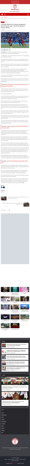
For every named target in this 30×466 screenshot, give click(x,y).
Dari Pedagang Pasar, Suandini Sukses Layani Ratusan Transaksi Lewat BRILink (16, 368)
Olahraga (2, 22)
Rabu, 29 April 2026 (11, 347)
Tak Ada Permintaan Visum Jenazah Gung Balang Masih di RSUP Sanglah (12, 204)
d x (11, 30)
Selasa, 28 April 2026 (11, 352)
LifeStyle (3, 419)
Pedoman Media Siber (15, 460)
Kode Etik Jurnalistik (22, 459)
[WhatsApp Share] (10, 50)
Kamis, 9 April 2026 (6, 389)
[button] (5, 290)
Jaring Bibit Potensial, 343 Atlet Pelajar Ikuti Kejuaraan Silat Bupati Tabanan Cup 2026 (14, 387)
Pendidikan (3, 423)
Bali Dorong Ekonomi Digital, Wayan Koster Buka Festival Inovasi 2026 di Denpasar (16, 345)
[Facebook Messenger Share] (7, 50)
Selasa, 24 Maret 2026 (7, 404)
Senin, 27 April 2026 (11, 358)
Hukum (3, 417)
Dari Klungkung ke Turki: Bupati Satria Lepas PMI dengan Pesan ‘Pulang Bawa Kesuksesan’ (16, 363)
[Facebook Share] (2, 50)
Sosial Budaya (4, 421)
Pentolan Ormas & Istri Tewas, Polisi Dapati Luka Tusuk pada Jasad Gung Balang (18, 198)
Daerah (3, 412)
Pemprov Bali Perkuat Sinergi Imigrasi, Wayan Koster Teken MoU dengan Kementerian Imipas (16, 357)
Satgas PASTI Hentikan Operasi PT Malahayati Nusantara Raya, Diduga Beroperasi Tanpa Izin (16, 351)
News (2, 432)
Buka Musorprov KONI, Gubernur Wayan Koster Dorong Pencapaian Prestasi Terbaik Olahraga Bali (13, 402)
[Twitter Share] (4, 50)
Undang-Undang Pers (11, 459)
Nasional (3, 428)
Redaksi (5, 459)
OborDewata (15, 9)
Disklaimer (17, 459)
